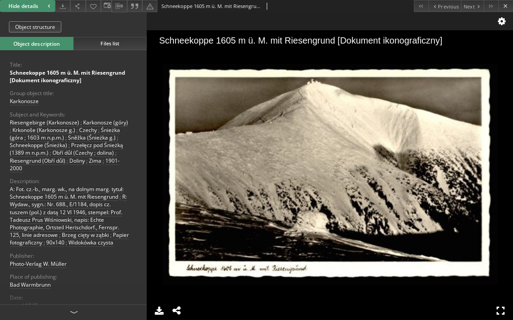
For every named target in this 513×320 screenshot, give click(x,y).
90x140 (55, 242)
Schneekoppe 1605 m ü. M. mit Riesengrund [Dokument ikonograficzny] (67, 76)
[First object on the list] (421, 6)
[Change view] (106, 6)
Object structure (35, 27)
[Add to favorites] (93, 6)
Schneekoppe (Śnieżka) (38, 145)
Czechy (88, 130)
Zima (95, 160)
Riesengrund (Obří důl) (37, 160)
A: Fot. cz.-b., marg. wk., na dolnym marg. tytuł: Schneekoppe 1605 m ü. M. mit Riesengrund (67, 192)
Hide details (30, 6)
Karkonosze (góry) (105, 122)
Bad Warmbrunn (30, 284)
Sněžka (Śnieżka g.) (92, 137)
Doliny (77, 160)
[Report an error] (149, 6)
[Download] (62, 6)
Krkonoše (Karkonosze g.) (43, 130)
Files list (109, 43)
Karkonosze (24, 101)
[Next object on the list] (472, 6)
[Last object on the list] (491, 6)
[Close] (505, 6)
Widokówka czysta (90, 242)
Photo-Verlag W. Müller (38, 264)
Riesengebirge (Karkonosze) (44, 122)
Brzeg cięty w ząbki (85, 235)
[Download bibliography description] (119, 6)
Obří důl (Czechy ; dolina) (83, 152)
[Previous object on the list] (445, 6)
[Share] (77, 6)
